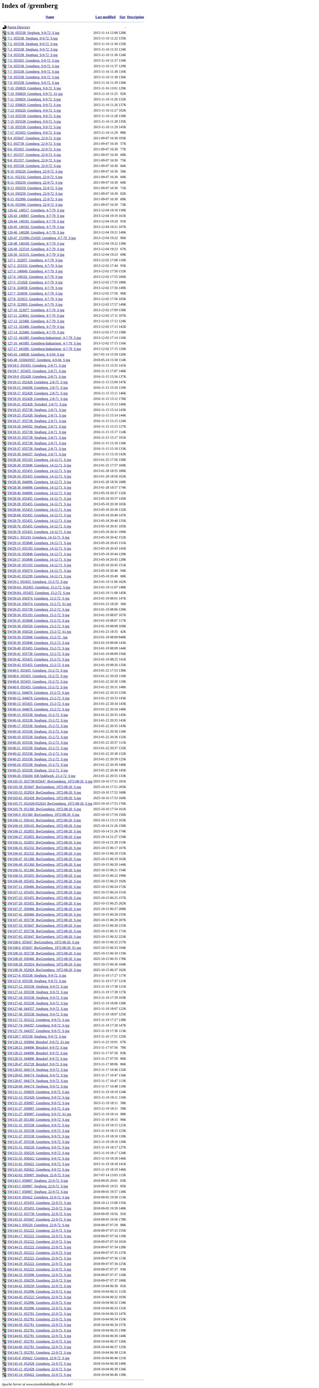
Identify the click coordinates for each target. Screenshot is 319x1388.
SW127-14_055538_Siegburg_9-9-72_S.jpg (37, 992)
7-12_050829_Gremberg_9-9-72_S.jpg (34, 105)
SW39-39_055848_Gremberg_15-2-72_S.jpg (38, 643)
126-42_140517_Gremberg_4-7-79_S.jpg (35, 210)
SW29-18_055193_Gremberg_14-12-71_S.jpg (39, 565)
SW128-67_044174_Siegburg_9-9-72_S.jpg (37, 1081)
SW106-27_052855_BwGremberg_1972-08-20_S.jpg (44, 837)
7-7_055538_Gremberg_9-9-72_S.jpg (33, 71)
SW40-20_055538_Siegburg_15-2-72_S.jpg (37, 742)
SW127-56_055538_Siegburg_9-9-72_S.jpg (37, 1014)
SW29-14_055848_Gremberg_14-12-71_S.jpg (39, 543)
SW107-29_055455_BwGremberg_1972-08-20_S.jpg (44, 903)
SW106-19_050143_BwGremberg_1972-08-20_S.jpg (44, 826)
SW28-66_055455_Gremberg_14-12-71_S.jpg (39, 509)
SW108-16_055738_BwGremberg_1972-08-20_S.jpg (44, 953)
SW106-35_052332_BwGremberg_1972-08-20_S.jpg (44, 848)
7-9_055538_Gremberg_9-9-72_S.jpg (33, 82)
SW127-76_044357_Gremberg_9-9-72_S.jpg (38, 1031)
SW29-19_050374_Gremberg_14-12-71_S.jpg (39, 570)
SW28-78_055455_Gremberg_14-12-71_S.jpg (39, 532)
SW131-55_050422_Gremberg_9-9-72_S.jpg (38, 1158)
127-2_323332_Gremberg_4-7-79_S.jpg (35, 265)
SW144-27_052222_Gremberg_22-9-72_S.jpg (39, 1258)
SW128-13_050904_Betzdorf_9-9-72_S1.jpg (38, 1042)
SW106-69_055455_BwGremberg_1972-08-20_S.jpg (44, 881)
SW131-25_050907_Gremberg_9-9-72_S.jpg (38, 1103)
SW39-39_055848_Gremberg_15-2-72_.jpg (37, 637)
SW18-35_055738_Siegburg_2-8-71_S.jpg (36, 443)
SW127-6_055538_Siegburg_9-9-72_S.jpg (36, 975)
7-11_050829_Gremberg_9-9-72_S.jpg (34, 99)
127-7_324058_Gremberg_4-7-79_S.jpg (35, 293)
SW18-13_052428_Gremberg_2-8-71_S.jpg (37, 382)
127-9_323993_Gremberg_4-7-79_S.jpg (35, 304)
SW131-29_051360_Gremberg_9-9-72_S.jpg (38, 1119)
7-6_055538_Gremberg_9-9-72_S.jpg (33, 66)
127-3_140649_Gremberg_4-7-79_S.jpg (35, 271)
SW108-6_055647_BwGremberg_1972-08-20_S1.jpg (44, 948)
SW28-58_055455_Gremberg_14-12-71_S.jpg (39, 504)
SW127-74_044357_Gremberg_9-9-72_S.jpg (38, 1025)
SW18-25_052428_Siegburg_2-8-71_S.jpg (36, 415)
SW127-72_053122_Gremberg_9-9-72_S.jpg (38, 1020)
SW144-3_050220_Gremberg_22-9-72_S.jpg (38, 1225)
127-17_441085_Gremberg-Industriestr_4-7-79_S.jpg (44, 349)
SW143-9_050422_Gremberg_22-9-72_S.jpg (38, 1197)
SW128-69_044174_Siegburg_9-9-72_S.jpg (37, 1086)
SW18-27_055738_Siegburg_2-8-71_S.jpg (36, 421)
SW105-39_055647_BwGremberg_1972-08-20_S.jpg (44, 787)
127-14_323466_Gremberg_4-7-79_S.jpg (35, 332)
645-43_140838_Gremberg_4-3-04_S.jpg (35, 354)
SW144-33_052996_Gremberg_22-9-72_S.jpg (39, 1275)
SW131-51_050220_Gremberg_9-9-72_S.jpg (38, 1147)
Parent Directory (18, 27)
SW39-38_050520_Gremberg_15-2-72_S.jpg (38, 626)
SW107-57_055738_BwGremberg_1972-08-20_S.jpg (44, 931)
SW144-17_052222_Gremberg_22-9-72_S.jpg (39, 1236)
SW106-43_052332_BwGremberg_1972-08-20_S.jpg (44, 853)
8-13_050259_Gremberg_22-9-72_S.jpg (35, 188)
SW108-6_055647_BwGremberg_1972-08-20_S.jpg (43, 942)
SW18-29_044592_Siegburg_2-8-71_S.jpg (36, 426)
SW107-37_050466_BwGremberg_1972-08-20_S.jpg (44, 909)
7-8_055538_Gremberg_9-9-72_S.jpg (33, 77)
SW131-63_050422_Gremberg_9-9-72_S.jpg (38, 1169)
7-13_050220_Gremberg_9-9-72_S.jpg (34, 110)
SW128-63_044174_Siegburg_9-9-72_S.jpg (37, 1069)
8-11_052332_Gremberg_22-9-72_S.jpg (34, 177)
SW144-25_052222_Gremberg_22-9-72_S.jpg (39, 1252)
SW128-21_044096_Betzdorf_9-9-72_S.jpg (37, 1047)
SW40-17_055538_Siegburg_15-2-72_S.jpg (37, 726)
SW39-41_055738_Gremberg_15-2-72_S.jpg (38, 654)
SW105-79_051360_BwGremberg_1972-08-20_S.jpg (44, 809)
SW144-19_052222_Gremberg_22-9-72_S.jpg (39, 1241)
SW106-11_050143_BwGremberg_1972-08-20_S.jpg (44, 820)
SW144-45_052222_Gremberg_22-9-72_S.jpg (39, 1297)
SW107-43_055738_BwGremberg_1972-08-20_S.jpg (44, 920)
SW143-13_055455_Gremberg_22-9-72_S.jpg (39, 1203)
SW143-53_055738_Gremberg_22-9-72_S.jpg (39, 1214)
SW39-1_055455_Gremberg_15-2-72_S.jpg (37, 582)
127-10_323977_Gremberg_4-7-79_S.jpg (35, 310)
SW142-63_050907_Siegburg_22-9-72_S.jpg (38, 1175)
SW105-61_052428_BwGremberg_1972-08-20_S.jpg (44, 798)
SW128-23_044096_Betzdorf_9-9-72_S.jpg (37, 1053)
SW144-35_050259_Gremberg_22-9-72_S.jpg (39, 1280)
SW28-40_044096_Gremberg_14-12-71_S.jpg (39, 493)
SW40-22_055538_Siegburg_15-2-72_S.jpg (37, 753)
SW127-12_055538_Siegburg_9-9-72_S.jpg (37, 986)
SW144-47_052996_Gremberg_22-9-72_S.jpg (39, 1302)
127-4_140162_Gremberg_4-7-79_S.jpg (35, 277)
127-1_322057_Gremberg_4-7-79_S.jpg (35, 260)
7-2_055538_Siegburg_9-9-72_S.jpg (32, 44)
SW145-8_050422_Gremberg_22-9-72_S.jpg (38, 1358)
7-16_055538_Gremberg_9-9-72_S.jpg (34, 127)
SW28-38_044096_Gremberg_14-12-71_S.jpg (39, 487)
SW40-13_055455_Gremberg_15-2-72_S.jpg (38, 704)
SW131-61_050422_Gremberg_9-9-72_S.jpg (38, 1164)
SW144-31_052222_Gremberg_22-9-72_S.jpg (39, 1269)
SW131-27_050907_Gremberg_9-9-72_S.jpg (38, 1108)
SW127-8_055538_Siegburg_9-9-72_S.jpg (36, 981)
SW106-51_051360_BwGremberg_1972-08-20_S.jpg (44, 870)
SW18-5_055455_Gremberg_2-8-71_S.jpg (36, 365)
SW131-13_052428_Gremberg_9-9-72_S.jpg (38, 1097)
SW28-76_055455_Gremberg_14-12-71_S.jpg (39, 526)
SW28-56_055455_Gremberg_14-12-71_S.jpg (39, 498)
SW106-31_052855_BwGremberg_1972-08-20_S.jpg (44, 842)
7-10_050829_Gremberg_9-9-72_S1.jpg (35, 94)
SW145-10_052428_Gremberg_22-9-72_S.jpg (39, 1363)
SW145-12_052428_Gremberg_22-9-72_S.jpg (39, 1369)
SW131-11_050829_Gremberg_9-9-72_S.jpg (38, 1092)
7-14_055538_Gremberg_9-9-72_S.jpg (34, 116)
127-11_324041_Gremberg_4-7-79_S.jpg (35, 315)
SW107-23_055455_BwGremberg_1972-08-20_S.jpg (44, 898)
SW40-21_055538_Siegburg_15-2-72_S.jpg (37, 748)
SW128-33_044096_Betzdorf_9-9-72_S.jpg (37, 1058)
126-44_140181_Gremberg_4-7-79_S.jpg (35, 221)
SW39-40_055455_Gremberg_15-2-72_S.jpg (38, 648)
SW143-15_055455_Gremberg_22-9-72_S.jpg (39, 1208)
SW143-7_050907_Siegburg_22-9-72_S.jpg (37, 1191)
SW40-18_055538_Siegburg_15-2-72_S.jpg (37, 731)
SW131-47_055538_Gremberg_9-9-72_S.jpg (38, 1142)
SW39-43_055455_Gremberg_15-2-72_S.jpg (38, 665)
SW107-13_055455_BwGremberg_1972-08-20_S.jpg (44, 892)
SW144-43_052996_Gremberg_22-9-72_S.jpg (39, 1291)
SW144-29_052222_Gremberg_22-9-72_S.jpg (39, 1264)
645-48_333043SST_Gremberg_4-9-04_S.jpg (38, 360)
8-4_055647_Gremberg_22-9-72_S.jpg (34, 138)
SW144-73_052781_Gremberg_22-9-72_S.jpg (39, 1352)
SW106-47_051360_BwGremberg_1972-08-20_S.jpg (44, 859)
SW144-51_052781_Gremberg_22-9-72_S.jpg (39, 1313)
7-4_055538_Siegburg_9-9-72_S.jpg (32, 55)
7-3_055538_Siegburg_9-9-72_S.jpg (32, 49)
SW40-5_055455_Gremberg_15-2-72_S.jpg (37, 670)
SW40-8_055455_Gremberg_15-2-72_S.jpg (37, 681)
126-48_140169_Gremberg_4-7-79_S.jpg (35, 243)
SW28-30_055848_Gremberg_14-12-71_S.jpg (39, 465)
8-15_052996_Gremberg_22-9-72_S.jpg (35, 199)
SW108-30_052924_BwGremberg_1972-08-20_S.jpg (44, 970)
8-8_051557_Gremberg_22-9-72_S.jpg (34, 160)
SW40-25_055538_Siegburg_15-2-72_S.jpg (37, 770)
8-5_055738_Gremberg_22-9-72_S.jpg (34, 143)
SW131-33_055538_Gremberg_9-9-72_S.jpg (38, 1130)
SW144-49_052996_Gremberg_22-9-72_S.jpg (39, 1308)
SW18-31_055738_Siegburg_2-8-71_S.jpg (36, 432)
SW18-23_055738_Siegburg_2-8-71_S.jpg (36, 410)
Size (123, 17)
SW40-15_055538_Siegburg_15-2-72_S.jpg (37, 715)
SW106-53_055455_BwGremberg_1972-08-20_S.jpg (44, 875)
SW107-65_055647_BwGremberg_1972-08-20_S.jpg (44, 936)
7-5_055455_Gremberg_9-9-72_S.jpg (33, 60)
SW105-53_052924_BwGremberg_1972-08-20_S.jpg (44, 792)
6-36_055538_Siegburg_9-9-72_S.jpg (33, 33)
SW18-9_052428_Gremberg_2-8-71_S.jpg (36, 376)
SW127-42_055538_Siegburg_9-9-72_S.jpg (37, 1003)
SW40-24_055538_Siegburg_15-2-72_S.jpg (37, 765)
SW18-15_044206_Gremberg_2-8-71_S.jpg (37, 387)
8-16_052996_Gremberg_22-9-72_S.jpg (35, 204)
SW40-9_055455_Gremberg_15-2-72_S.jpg (37, 687)
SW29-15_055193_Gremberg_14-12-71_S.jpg (39, 548)
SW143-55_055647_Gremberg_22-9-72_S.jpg (39, 1219)
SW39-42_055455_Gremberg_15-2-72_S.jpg (38, 659)
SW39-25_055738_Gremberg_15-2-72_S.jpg (38, 609)
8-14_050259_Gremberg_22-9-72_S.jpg (35, 193)
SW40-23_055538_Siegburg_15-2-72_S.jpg (37, 759)
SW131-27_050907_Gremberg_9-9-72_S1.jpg (39, 1114)
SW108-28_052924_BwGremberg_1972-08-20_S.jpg (44, 964)
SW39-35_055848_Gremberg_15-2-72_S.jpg (38, 620)
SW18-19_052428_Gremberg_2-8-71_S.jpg (37, 399)
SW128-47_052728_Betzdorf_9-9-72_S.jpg (37, 1064)
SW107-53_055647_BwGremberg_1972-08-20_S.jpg (44, 925)
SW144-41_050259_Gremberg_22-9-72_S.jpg (39, 1286)
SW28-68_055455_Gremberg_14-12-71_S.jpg (39, 515)
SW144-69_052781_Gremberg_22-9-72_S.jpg (39, 1347)
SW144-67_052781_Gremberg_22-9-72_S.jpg (39, 1341)
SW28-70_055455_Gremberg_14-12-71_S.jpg (39, 521)
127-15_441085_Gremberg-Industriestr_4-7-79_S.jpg (44, 338)
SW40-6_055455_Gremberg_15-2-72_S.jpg (37, 676)
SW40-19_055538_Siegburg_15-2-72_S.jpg (37, 737)
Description (135, 17)
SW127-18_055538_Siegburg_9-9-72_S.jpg (37, 997)
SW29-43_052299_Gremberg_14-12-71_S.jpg (39, 576)
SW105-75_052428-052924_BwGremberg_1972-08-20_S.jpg (49, 803)
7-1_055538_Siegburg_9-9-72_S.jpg (32, 38)
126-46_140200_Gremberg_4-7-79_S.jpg (35, 232)
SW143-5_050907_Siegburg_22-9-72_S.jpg (37, 1186)
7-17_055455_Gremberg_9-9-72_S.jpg (34, 132)
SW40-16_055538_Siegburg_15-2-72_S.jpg (37, 720)
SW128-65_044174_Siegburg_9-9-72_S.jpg (37, 1075)
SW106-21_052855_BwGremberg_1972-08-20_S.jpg (44, 831)
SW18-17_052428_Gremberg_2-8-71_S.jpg (37, 393)
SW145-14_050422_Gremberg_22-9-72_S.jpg (39, 1374)
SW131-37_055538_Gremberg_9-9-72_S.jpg (38, 1136)
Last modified (105, 17)
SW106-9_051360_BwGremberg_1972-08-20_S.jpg (43, 814)
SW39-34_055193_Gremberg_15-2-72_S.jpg (38, 615)
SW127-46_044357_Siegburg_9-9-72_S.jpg (37, 1009)
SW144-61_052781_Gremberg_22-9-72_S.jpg (39, 1330)
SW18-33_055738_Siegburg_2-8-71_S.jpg (36, 437)
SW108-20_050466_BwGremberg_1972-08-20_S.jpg (44, 959)
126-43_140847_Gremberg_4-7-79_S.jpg (35, 216)
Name (50, 17)
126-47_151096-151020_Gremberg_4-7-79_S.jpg (41, 238)
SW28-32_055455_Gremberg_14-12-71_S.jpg (39, 471)
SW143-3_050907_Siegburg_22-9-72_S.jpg (37, 1180)
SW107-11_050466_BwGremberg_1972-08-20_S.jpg (44, 887)
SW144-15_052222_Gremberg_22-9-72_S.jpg (39, 1230)
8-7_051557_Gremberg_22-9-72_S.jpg (34, 155)
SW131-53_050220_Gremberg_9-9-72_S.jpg (38, 1153)
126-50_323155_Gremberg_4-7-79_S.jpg (35, 254)
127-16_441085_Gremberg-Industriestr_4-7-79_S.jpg (44, 343)
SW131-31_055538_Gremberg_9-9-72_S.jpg (38, 1125)
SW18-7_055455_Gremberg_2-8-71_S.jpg (36, 371)
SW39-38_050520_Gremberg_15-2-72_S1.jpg (39, 631)
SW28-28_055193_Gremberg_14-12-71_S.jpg (39, 460)
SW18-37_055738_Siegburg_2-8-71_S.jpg (36, 448)
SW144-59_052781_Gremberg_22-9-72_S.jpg (39, 1325)
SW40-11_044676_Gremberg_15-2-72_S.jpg (38, 692)
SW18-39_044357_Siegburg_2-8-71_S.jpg (36, 454)
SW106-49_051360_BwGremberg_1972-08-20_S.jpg (44, 864)
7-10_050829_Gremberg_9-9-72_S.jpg (34, 88)
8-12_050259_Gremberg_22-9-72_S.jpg (35, 182)
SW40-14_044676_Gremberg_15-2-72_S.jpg (38, 709)
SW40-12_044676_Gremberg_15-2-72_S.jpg (38, 698)
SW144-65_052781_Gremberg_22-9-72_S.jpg (39, 1336)
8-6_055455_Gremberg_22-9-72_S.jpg (34, 149)
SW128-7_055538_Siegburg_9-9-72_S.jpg (36, 1036)
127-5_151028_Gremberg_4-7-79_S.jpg (35, 282)
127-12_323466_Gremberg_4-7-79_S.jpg (35, 321)
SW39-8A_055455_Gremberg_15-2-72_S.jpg (38, 593)
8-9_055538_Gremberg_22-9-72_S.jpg (34, 166)
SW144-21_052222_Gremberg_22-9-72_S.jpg (39, 1247)
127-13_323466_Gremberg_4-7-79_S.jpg (35, 326)
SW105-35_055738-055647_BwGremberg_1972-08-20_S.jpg (49, 781)
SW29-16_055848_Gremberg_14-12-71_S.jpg (39, 554)
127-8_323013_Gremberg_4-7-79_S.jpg (35, 299)
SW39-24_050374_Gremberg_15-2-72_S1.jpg (39, 604)
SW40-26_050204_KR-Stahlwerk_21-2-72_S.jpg (41, 776)
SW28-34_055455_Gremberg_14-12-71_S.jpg (39, 476)
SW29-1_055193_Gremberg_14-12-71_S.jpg (38, 537)
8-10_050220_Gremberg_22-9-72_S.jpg (35, 171)
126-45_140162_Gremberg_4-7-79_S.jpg (35, 227)
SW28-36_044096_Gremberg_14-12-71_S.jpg (39, 482)
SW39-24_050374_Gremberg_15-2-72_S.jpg (38, 598)
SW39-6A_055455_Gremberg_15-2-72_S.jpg (38, 587)
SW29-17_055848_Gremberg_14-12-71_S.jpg (39, 559)
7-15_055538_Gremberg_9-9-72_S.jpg (34, 121)
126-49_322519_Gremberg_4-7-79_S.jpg (35, 249)
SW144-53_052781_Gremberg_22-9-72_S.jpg (39, 1319)
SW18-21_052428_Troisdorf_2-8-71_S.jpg (37, 404)
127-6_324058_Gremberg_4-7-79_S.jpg (35, 288)
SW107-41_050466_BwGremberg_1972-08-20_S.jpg (44, 914)
